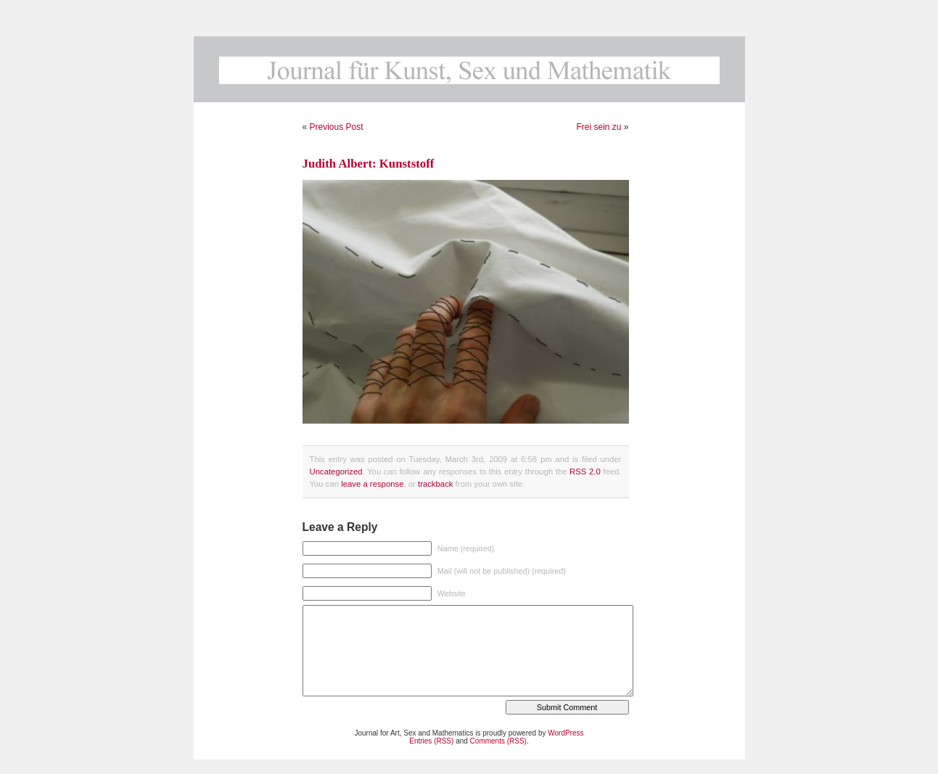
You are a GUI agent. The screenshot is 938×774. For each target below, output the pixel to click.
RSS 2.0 (585, 471)
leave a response (372, 483)
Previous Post (336, 127)
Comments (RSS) (498, 741)
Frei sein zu (598, 127)
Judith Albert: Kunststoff (369, 163)
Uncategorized (336, 471)
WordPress (565, 733)
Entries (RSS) (431, 741)
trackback (435, 483)
